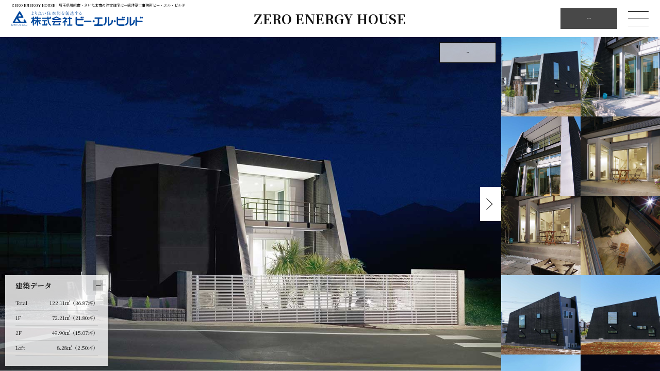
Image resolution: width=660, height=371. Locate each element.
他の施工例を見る (589, 18)
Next (488, 204)
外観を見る (467, 52)
